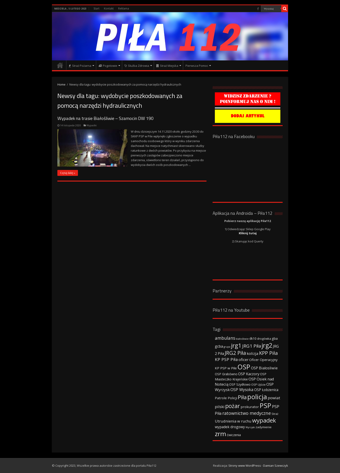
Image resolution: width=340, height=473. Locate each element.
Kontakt (109, 8)
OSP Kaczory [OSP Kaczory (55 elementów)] (248, 373)
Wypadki (92, 125)
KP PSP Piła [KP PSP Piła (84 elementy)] (226, 359)
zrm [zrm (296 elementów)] (220, 433)
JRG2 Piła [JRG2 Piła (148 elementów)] (235, 352)
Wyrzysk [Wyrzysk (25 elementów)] (250, 427)
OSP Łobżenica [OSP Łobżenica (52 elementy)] (266, 389)
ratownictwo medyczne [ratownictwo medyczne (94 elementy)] (246, 413)
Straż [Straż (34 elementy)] (275, 414)
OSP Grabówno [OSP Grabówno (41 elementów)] (226, 374)
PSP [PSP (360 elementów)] (265, 405)
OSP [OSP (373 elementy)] (243, 366)
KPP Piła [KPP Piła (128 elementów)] (268, 353)
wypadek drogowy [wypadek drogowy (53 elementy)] (230, 426)
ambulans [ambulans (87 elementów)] (225, 338)
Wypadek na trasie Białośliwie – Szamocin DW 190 (105, 118)
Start (96, 8)
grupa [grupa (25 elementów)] (227, 346)
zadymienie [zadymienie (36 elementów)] (264, 427)
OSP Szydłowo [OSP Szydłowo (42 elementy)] (240, 384)
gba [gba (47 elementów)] (275, 338)
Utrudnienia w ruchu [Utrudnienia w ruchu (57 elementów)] (233, 421)
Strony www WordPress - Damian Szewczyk (258, 465)
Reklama (123, 8)
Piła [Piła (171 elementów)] (242, 397)
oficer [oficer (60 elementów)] (244, 359)
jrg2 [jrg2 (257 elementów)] (267, 345)
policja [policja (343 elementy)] (257, 396)
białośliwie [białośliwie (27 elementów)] (242, 338)
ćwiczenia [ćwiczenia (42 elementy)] (234, 435)
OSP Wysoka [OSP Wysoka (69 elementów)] (241, 389)
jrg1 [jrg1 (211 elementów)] (236, 345)
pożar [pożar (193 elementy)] (232, 406)
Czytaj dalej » (67, 172)
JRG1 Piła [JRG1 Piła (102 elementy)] (251, 346)
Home (61, 84)
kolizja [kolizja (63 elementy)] (252, 353)
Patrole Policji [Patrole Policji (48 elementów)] (226, 398)
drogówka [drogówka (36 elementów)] (264, 339)
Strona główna (60, 65)
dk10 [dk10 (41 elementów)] (252, 338)
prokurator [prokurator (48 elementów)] (250, 406)
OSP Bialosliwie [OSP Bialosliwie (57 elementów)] (264, 368)
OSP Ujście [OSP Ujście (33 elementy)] (258, 385)
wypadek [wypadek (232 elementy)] (264, 420)
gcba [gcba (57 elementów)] (219, 346)
